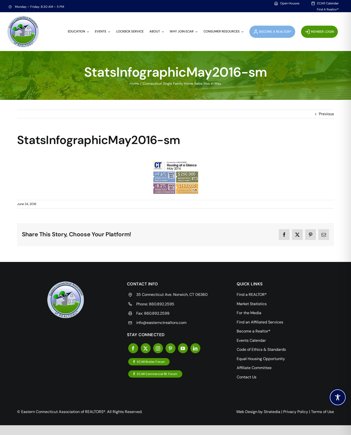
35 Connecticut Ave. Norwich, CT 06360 (172, 294)
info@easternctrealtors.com (161, 322)
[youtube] (183, 348)
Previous (326, 113)
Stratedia (272, 411)
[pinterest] (171, 348)
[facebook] (133, 348)
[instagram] (158, 348)
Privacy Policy (295, 411)
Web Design (246, 411)
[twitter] (146, 348)
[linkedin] (195, 348)
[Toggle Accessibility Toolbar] (337, 397)
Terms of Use (322, 411)
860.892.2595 (161, 304)
